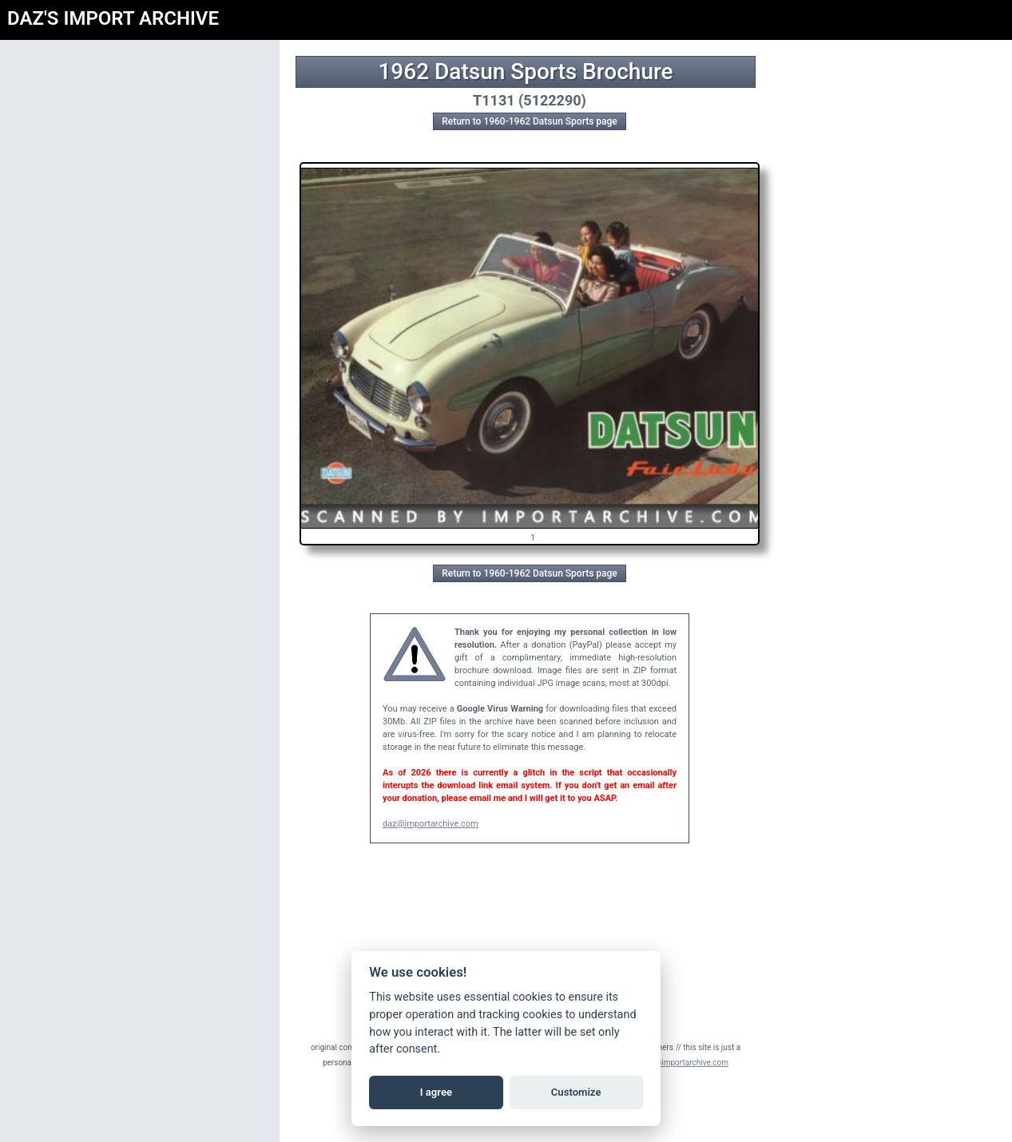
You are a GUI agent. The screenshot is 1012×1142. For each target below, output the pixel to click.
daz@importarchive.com (430, 824)
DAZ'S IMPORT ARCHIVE (113, 18)
